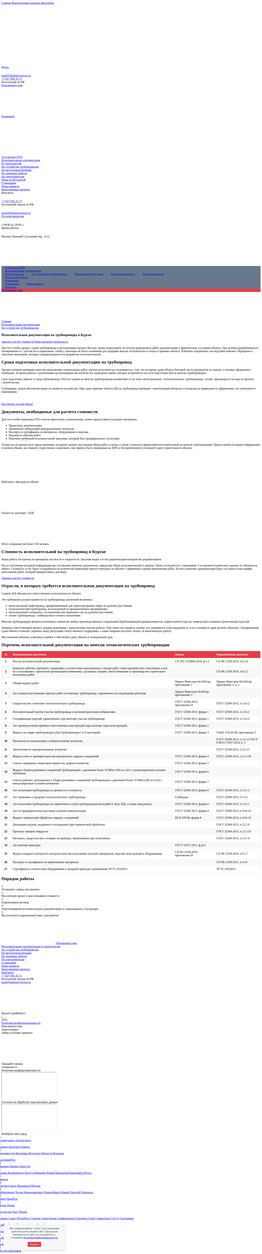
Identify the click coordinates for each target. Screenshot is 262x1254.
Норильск (87, 1192)
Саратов (35, 1218)
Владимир (22, 1153)
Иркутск (25, 1166)
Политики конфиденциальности (40, 1237)
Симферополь (66, 1218)
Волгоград (35, 1153)
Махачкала (24, 1185)
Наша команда (10, 965)
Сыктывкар (127, 1218)
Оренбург (12, 1198)
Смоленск (81, 1218)
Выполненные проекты (15, 969)
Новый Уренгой (71, 1192)
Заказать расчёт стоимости (18, 341)
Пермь (11, 1205)
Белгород (15, 1146)
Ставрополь (102, 1218)
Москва (35, 1185)
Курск (87, 1172)
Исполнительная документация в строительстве (30, 946)
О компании (8, 962)
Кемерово (40, 1172)
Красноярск (76, 1172)
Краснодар (62, 1172)
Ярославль (14, 1250)
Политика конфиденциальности (21, 1023)
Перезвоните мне (12, 85)
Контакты (7, 972)
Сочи (91, 1218)
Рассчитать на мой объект (17, 404)
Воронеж (58, 1153)
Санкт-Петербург (19, 1218)
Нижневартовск (34, 1192)
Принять (34, 1244)
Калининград (16, 1172)
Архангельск (23, 1140)
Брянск (25, 1146)
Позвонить (8, 116)
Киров (51, 1172)
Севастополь (49, 1218)
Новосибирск (52, 1192)
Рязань (23, 1211)
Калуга (29, 1172)
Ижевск (15, 1166)
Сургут (115, 1218)
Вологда (47, 1153)
